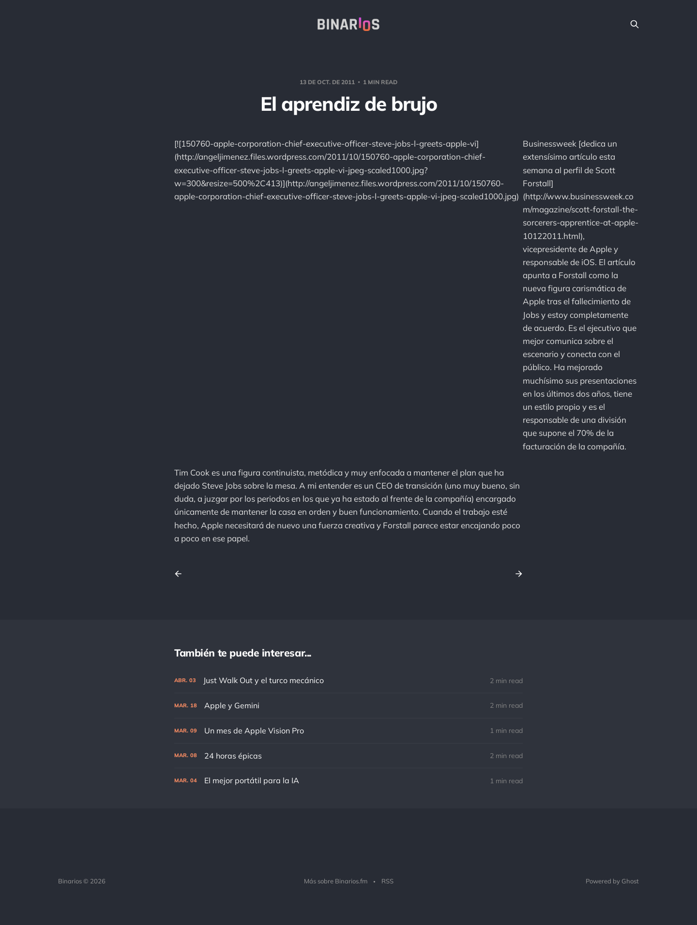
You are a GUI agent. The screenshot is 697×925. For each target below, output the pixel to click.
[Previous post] (181, 574)
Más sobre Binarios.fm (335, 881)
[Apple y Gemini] (348, 705)
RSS (387, 881)
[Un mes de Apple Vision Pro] (348, 730)
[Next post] (515, 574)
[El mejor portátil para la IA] (348, 780)
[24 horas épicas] (348, 756)
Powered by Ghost (612, 881)
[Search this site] (634, 24)
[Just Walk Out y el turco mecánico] (348, 680)
